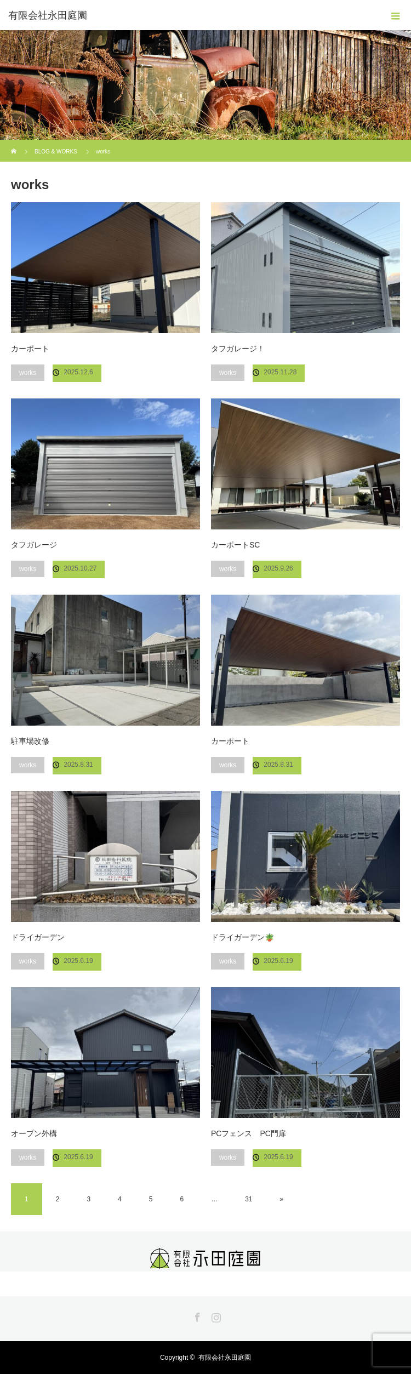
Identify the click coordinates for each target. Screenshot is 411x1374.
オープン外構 (34, 1133)
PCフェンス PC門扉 (248, 1133)
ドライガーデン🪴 (242, 937)
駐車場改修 (30, 741)
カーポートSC (235, 544)
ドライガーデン (38, 937)
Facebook (196, 1315)
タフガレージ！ (238, 348)
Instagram (215, 1315)
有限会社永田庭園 (47, 15)
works (27, 373)
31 (248, 1199)
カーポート (30, 348)
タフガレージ (34, 544)
